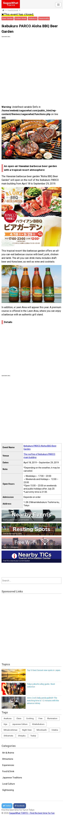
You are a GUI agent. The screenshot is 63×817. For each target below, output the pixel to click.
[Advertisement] (31, 69)
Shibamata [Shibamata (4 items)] (8, 736)
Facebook (19, 806)
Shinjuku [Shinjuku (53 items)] (22, 736)
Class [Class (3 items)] (18, 718)
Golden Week (20, 18)
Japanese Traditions (12, 777)
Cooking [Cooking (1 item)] (30, 718)
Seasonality (44, 18)
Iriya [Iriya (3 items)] (5, 724)
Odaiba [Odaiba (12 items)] (55, 730)
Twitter (7, 806)
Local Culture (8, 784)
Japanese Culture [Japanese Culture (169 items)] (19, 724)
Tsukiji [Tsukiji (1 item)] (33, 736)
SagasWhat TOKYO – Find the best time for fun (32, 813)
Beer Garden (7, 18)
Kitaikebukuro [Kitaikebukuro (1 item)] (38, 724)
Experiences (8, 765)
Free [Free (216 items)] (40, 718)
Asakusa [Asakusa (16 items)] (7, 718)
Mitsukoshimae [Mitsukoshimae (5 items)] (10, 730)
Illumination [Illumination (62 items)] (52, 718)
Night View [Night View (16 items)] (27, 730)
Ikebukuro (33, 18)
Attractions (7, 759)
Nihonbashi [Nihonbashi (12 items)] (42, 730)
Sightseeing (8, 790)
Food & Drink (13, 10)
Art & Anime (8, 753)
